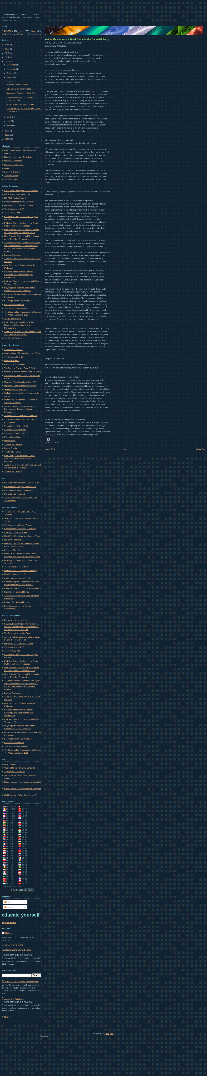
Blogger (109, 1033)
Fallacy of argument (12, 172)
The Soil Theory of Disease (15, 308)
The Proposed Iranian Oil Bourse (18, 633)
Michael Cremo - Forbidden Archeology (20, 571)
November (11, 69)
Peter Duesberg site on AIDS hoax (18, 202)
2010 (7, 135)
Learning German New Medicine (18, 301)
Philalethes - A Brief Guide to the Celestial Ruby (81, 39)
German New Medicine (14, 305)
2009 (7, 139)
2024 (7, 45)
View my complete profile (12, 945)
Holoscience (9, 441)
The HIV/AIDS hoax (12, 213)
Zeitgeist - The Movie (13, 550)
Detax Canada (10, 764)
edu (22, 31)
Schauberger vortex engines (16, 426)
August (10, 77)
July (9, 81)
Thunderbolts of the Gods (15, 430)
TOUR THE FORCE (12, 318)
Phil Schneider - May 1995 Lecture (18, 490)
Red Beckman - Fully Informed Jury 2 (20, 795)
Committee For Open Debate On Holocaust (22, 588)
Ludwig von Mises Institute (15, 620)
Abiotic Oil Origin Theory (14, 364)
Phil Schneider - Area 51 (14, 494)
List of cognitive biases (13, 164)
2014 (7, 57)
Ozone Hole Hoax (11, 361)
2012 (7, 131)
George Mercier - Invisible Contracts (19, 768)
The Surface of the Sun (14, 357)
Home (125, 449)
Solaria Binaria (10, 448)
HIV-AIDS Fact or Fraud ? (15, 198)
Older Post (200, 449)
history (33, 31)
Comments (9, 907)
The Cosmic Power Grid (14, 433)
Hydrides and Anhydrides (17, 85)
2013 (7, 61)
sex (13, 34)
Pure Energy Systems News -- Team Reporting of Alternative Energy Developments (19, 325)
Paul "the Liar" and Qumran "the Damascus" (20, 982)
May (9, 121)
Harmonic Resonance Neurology (18, 157)
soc (38, 34)
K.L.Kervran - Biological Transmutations (21, 191)
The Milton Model (11, 179)
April (9, 125)
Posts (7, 902)
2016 (7, 49)
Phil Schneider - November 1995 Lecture (21, 483)
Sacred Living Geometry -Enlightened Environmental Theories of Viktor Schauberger (20, 409)
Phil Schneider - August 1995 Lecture (20, 486)
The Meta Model (11, 175)
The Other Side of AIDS (14, 209)
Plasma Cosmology (12, 437)
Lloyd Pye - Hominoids (13, 540)
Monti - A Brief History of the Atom (21, 104)
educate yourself (21, 915)
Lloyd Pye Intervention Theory (17, 574)
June (9, 117)
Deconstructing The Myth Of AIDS (18, 205)
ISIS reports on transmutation (19, 89)
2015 (7, 53)
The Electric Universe (13, 444)
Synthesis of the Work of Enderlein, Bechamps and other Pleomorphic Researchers (19, 274)
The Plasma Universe (13, 350)
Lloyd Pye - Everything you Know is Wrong (22, 536)
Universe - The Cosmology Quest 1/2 (20, 386)
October (10, 73)
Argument (8, 168)
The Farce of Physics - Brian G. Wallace (21, 368)
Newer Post (50, 449)
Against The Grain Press (14, 772)
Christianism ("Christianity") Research (20, 529)
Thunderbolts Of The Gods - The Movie (20, 416)
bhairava (8, 933)
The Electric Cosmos (13, 338)
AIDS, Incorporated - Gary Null (17, 194)
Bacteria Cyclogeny (12, 255)
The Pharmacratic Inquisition (16, 567)
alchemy (55, 442)
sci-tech (22, 34)
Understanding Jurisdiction (16, 950)
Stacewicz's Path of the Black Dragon (22, 93)
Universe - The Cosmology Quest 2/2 (20, 382)
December (11, 65)
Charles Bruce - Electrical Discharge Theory (22, 353)
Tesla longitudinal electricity (15, 389)
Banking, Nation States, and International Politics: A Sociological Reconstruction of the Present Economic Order (21, 627)
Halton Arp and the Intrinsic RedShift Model (22, 372)
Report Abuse (9, 922)
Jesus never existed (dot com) (17, 578)
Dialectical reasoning (13, 161)
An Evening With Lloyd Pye (15, 532)
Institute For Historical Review (16, 592)
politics (5, 34)
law (31, 34)
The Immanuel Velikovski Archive (18, 525)
